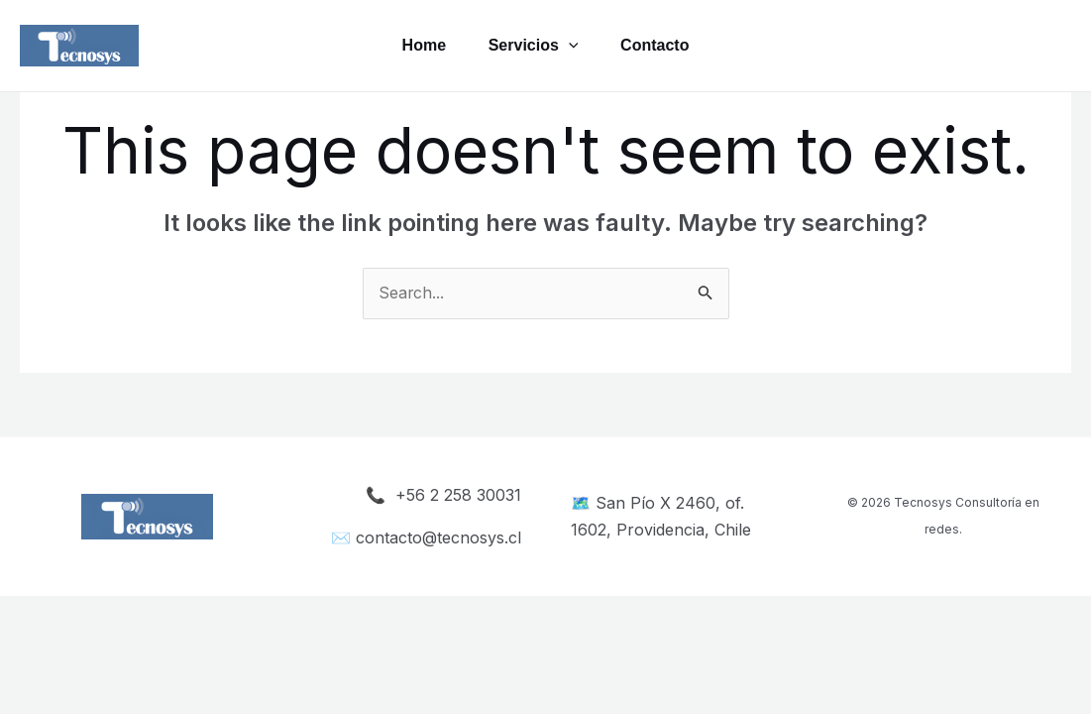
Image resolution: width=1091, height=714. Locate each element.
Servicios (534, 45)
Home (418, 45)
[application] (569, 45)
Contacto (659, 45)
